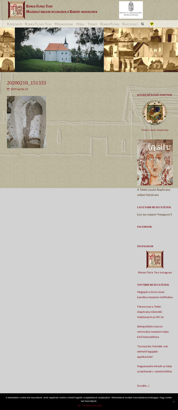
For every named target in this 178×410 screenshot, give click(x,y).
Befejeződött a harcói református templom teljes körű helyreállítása (153, 331)
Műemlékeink (64, 24)
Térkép (92, 24)
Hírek (80, 24)
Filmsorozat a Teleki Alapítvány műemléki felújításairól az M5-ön (150, 312)
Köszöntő (14, 24)
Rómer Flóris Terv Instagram (155, 272)
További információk (92, 405)
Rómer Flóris (109, 24)
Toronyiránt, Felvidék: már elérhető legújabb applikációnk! (152, 351)
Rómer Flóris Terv (38, 24)
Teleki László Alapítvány (154, 129)
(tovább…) (143, 385)
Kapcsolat (130, 24)
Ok (79, 405)
